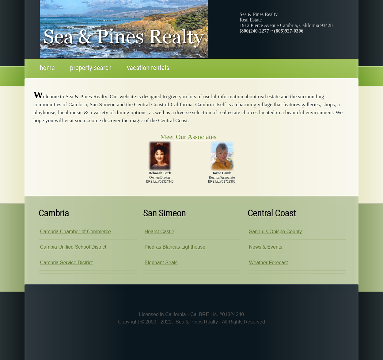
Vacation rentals (148, 68)
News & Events (265, 247)
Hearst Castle (159, 231)
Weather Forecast (268, 262)
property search (91, 68)
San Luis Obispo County (275, 231)
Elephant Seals (161, 262)
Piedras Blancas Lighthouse (175, 247)
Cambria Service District (66, 262)
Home (47, 68)
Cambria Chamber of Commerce (75, 231)
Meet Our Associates (188, 137)
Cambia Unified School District (73, 247)
